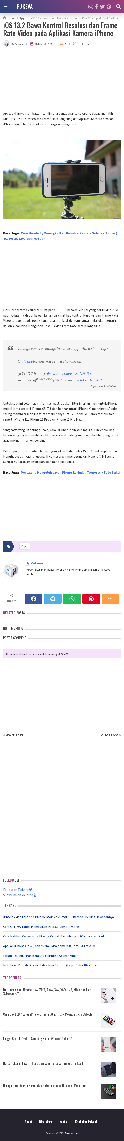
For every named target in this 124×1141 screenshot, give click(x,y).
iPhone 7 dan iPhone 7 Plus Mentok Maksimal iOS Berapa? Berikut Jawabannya (58, 917)
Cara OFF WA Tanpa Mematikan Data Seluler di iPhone (41, 927)
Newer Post (13, 735)
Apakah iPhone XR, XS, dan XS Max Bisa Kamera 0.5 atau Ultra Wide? (50, 946)
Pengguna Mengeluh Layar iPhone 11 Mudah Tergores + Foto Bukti (70, 472)
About (28, 1121)
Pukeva (36, 563)
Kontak (64, 1121)
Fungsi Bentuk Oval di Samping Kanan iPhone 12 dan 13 (37, 1038)
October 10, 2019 (89, 380)
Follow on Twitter (17, 889)
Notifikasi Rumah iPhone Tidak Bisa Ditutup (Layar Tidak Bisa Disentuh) (53, 965)
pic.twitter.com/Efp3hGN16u (68, 373)
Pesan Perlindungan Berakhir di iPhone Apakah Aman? (41, 956)
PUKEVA (25, 6)
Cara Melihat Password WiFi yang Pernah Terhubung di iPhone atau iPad (53, 936)
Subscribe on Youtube (20, 895)
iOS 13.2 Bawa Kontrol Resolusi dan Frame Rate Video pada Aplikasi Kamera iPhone (60, 29)
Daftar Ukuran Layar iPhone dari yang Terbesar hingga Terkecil (43, 1063)
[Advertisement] (62, 80)
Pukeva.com (72, 1133)
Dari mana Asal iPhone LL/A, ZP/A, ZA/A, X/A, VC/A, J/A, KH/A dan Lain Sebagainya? (47, 991)
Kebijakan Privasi (86, 1121)
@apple (30, 361)
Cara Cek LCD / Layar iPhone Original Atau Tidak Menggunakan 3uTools (47, 1014)
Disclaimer (45, 1121)
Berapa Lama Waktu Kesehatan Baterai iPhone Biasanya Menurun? (44, 1085)
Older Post (111, 735)
